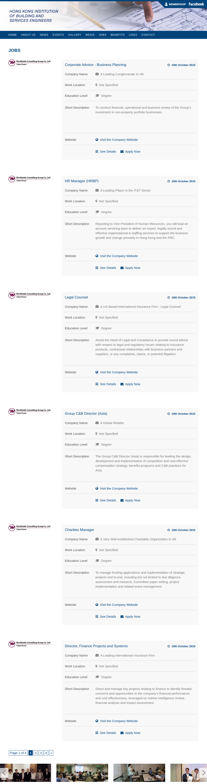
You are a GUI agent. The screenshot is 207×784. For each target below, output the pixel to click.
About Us (28, 34)
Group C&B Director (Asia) (86, 414)
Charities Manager (79, 530)
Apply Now (132, 151)
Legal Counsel (76, 297)
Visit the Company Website (119, 139)
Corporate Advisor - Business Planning (95, 65)
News (44, 34)
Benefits (118, 34)
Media (90, 34)
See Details (108, 151)
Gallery (74, 34)
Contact (148, 34)
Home (12, 34)
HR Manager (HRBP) (82, 181)
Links (133, 34)
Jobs (102, 34)
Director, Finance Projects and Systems (96, 646)
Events (58, 34)
